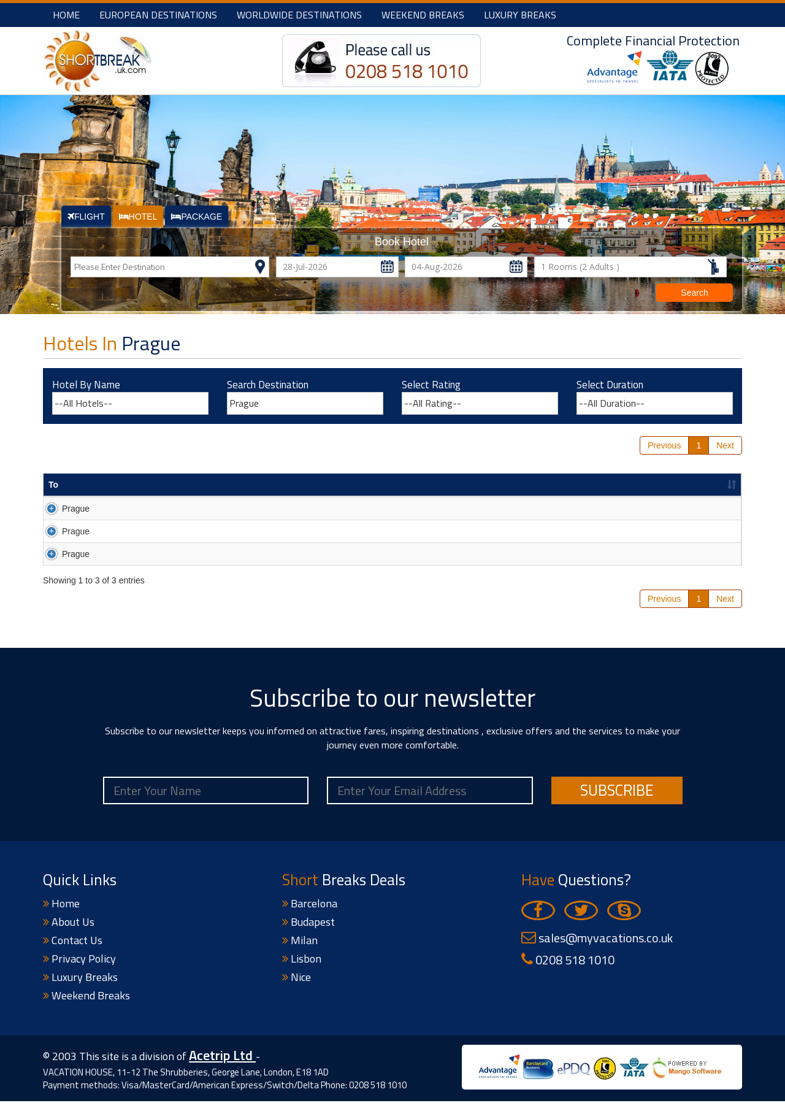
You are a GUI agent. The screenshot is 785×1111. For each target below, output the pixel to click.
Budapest (308, 932)
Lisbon (301, 969)
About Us (68, 932)
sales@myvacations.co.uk (597, 948)
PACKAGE (196, 216)
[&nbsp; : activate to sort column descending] (701, 485)
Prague (62, 508)
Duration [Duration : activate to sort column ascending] (379, 485)
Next (725, 445)
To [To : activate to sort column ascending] (53, 485)
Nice (296, 987)
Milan (300, 950)
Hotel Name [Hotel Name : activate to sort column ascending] (127, 485)
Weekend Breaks (422, 14)
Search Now (701, 510)
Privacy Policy (79, 969)
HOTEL (138, 216)
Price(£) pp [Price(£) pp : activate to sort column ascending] (589, 485)
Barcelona (309, 913)
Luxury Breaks (520, 14)
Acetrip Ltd (222, 1065)
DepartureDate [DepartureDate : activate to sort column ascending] (476, 485)
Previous (664, 445)
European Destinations (158, 14)
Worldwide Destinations (299, 14)
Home (66, 14)
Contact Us (72, 950)
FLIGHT (86, 216)
